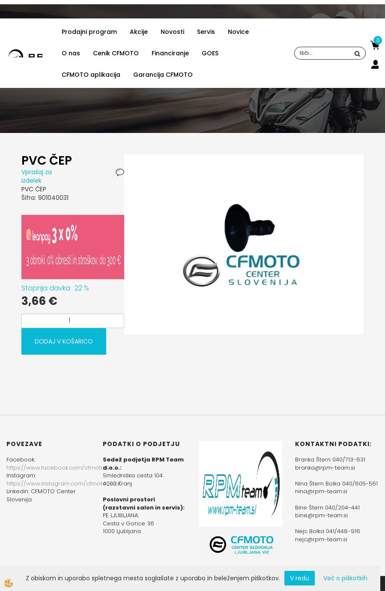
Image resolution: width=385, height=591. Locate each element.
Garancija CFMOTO (163, 74)
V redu (299, 578)
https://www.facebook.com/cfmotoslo (59, 468)
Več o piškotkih (345, 578)
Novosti (172, 31)
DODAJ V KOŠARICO (64, 341)
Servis (206, 31)
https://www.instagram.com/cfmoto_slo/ (63, 483)
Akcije (139, 31)
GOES (210, 53)
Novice (238, 31)
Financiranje (170, 53)
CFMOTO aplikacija (91, 74)
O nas (71, 53)
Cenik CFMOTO (116, 53)
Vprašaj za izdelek (36, 176)
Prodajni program (89, 31)
